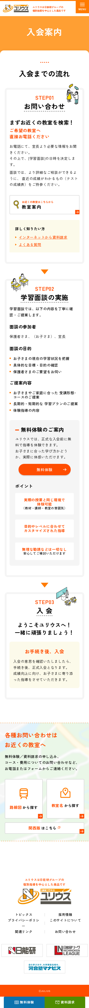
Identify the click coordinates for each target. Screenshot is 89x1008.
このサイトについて (65, 920)
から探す (23, 798)
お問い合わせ (65, 931)
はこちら (44, 828)
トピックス (24, 914)
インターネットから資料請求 (43, 237)
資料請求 (68, 1002)
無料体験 (27, 1002)
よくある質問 (30, 244)
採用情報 (65, 914)
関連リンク (24, 931)
